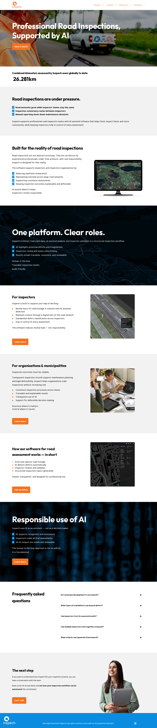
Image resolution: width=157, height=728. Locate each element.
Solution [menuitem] (97, 5)
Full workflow (21, 489)
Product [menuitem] (110, 5)
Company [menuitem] (138, 5)
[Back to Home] (16, 5)
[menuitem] (103, 5)
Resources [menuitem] (123, 5)
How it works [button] (21, 46)
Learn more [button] (20, 561)
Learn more (20, 341)
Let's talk (19, 700)
